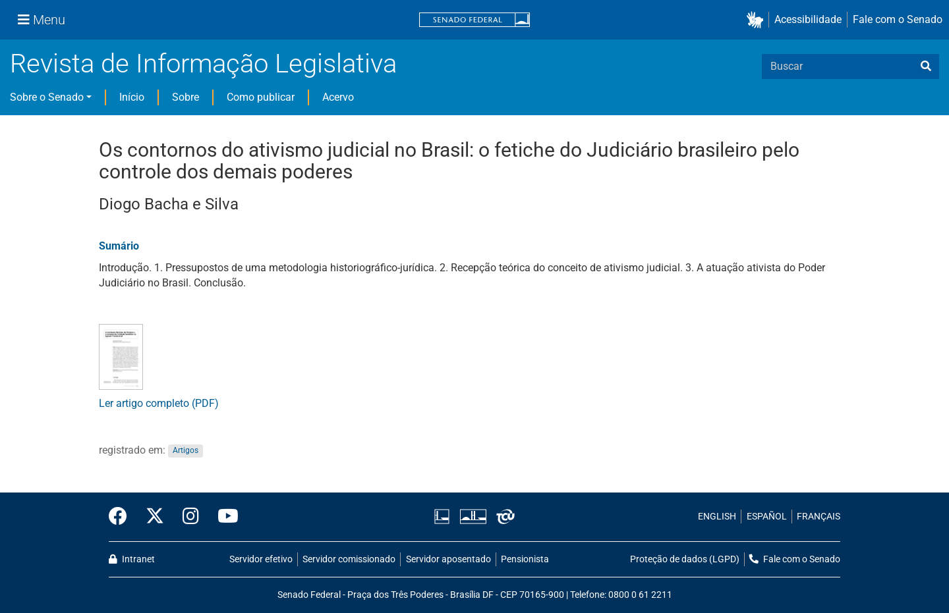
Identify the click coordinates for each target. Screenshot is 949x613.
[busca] (926, 66)
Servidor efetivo (261, 559)
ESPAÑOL (767, 516)
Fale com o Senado (897, 19)
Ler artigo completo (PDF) (159, 403)
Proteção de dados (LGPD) (684, 559)
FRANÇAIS (818, 516)
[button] (757, 20)
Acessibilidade (808, 19)
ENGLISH (717, 516)
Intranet (132, 559)
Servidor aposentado (448, 559)
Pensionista (525, 559)
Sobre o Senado (47, 97)
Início (131, 97)
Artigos (185, 451)
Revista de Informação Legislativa (203, 63)
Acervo (338, 97)
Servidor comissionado (348, 559)
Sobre (185, 97)
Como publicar (261, 97)
